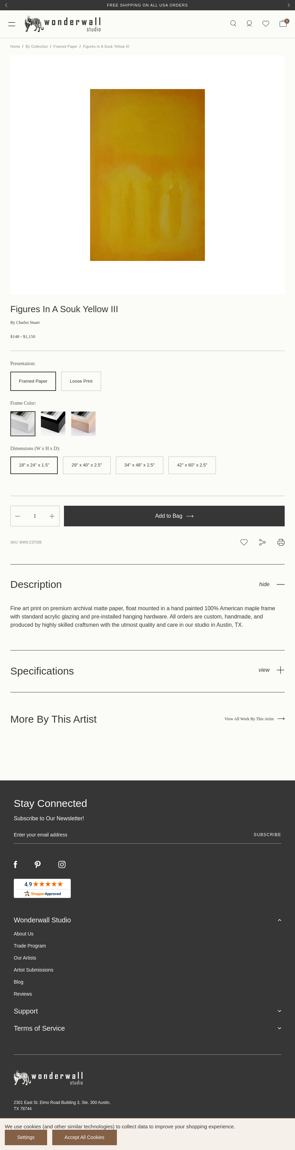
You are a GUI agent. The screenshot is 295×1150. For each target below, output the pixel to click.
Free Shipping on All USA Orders (147, 5)
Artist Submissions (33, 970)
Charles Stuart (25, 322)
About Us (24, 934)
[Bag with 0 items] (283, 24)
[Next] (289, 5)
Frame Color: (23, 403)
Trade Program (30, 946)
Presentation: (22, 363)
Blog (18, 982)
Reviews (23, 994)
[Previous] (6, 5)
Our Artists (25, 958)
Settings (26, 1137)
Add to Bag (174, 516)
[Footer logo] (147, 1078)
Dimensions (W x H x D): (35, 448)
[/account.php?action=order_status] (249, 24)
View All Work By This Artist (255, 718)
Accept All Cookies (85, 1137)
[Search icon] (233, 24)
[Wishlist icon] (265, 24)
